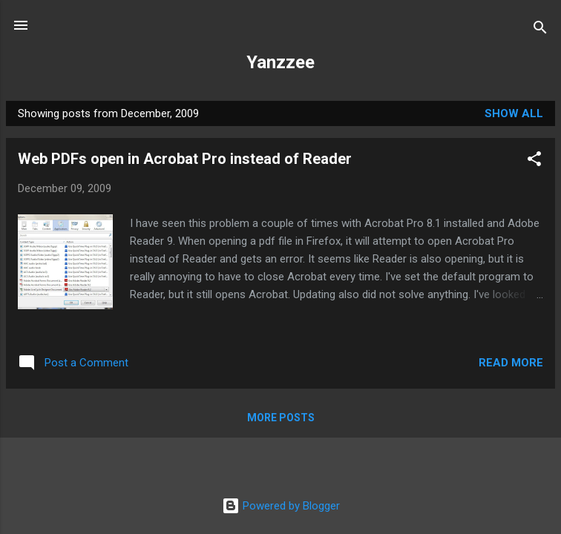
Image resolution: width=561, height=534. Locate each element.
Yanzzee (280, 62)
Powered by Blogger (281, 505)
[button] (534, 161)
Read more (511, 362)
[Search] (540, 30)
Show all (514, 113)
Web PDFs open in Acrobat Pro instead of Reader (185, 159)
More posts (281, 417)
